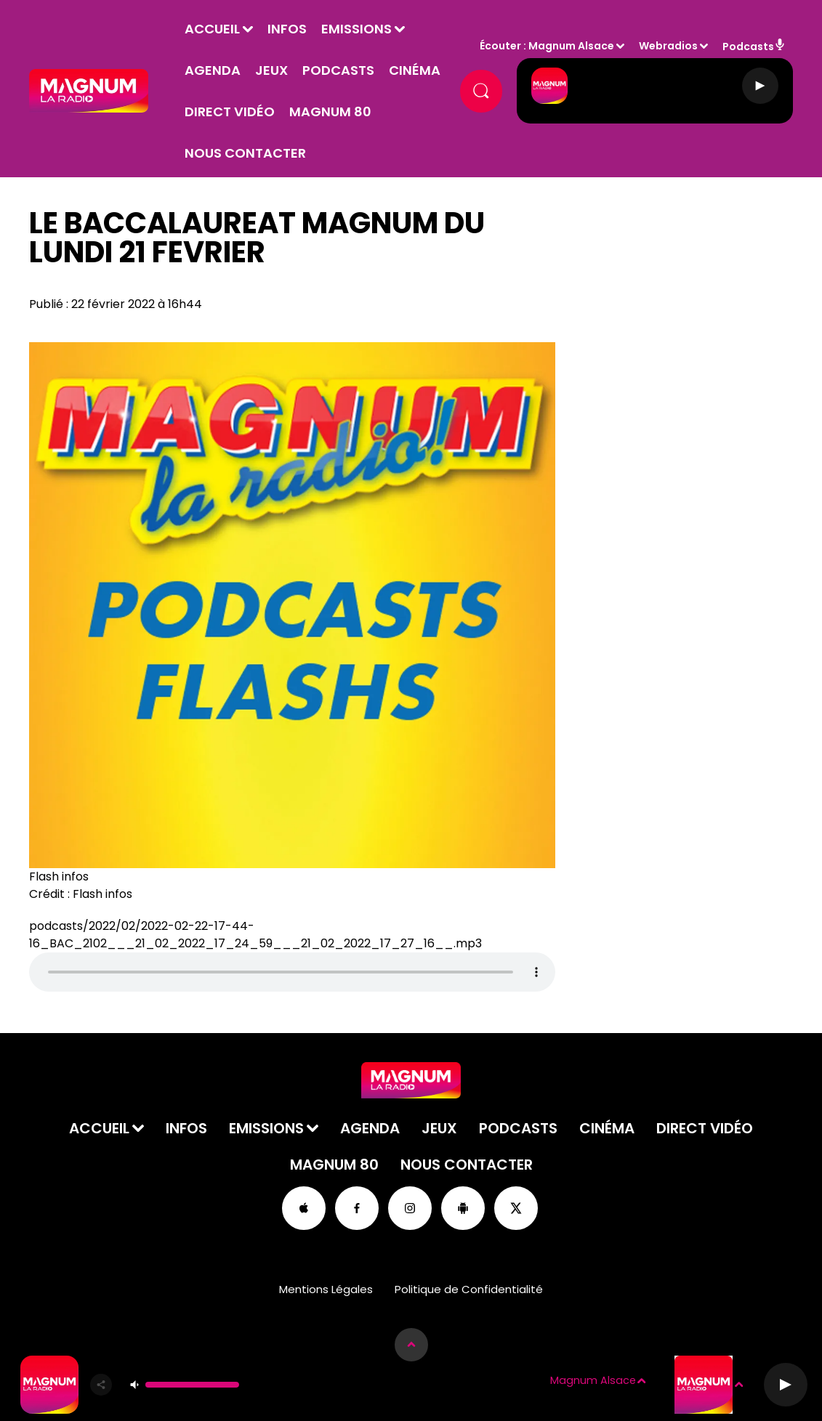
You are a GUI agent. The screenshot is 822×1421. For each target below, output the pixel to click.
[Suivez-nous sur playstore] (463, 1211)
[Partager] (101, 1385)
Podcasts (364, 73)
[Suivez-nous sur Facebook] (357, 1211)
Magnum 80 (252, 156)
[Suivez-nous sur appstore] (304, 1211)
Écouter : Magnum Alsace (547, 48)
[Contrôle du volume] (192, 1385)
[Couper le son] (134, 1385)
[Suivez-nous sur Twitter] (516, 1211)
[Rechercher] (479, 93)
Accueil (238, 32)
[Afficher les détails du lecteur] (411, 1345)
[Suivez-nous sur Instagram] (410, 1211)
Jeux (297, 73)
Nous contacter (368, 156)
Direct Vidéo (322, 114)
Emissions (382, 32)
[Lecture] (760, 94)
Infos (313, 32)
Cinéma (236, 114)
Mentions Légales (326, 1292)
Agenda (239, 73)
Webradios (668, 48)
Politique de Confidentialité (469, 1292)
